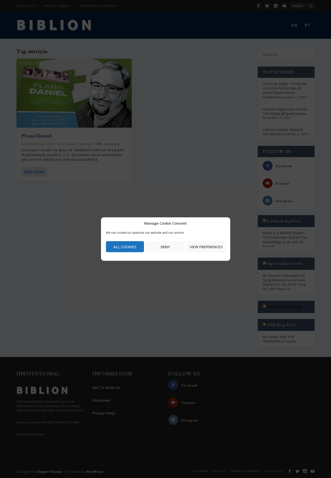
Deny (165, 246)
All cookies (125, 246)
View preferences (206, 246)
